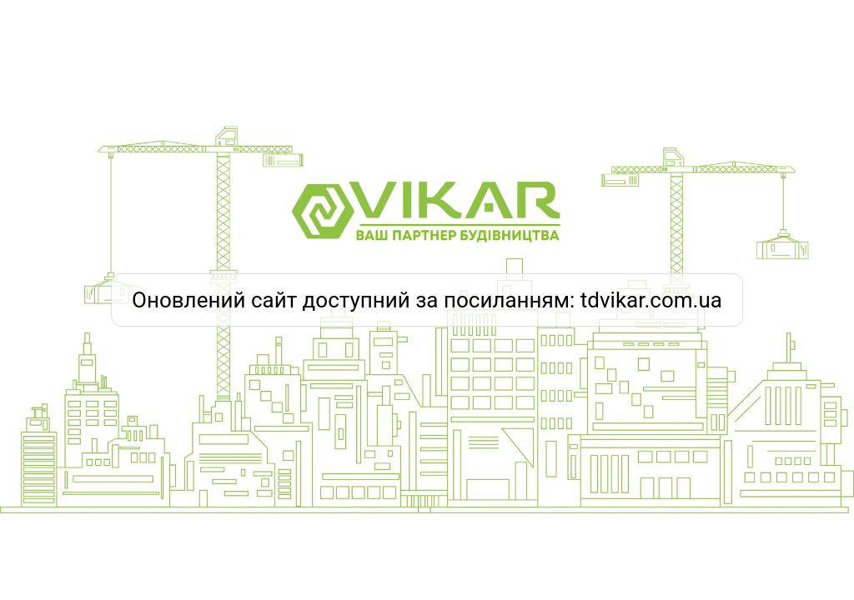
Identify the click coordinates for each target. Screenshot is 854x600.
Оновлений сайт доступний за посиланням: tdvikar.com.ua (427, 300)
